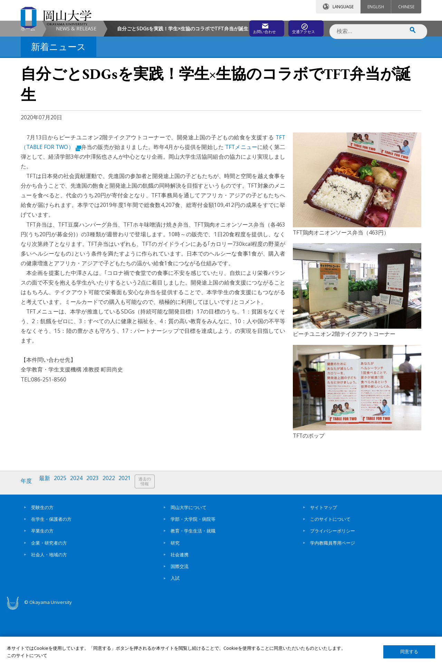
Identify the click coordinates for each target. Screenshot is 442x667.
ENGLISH (375, 6)
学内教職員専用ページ (332, 598)
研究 (175, 598)
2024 (80, 539)
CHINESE (406, 6)
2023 (98, 539)
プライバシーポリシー (332, 587)
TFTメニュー (240, 205)
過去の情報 (153, 540)
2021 (132, 539)
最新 (46, 539)
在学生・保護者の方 (51, 574)
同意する (409, 651)
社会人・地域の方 (49, 610)
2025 (63, 539)
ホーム (28, 86)
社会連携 (180, 610)
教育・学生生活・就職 (193, 587)
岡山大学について (188, 563)
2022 (115, 539)
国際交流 (180, 622)
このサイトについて (330, 574)
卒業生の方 (42, 587)
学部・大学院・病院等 (193, 574)
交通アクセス (300, 26)
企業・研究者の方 (49, 598)
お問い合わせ (239, 26)
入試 (175, 634)
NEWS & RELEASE (76, 86)
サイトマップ (323, 563)
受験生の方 (42, 563)
